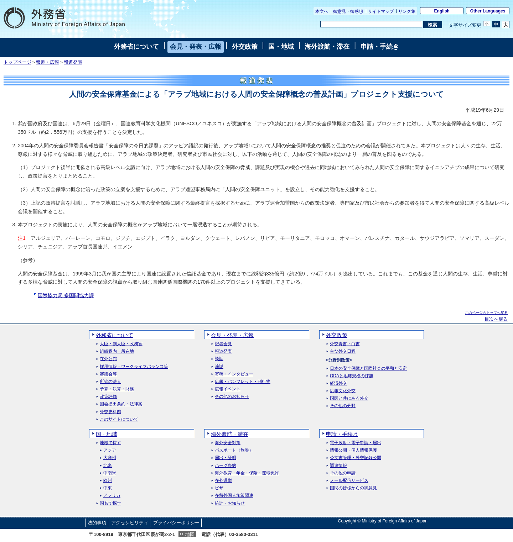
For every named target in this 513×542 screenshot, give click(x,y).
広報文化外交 (343, 391)
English (442, 11)
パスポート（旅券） (234, 450)
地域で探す (110, 443)
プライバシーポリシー (176, 522)
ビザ (219, 488)
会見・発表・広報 (195, 46)
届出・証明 (225, 458)
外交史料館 (110, 412)
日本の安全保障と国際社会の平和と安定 (368, 368)
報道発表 (73, 62)
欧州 (107, 480)
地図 (190, 534)
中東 (107, 488)
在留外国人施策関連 (234, 495)
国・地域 (281, 46)
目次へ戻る (496, 319)
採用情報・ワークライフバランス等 (134, 366)
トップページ (17, 62)
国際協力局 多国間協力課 (66, 295)
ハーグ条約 (225, 465)
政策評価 (108, 396)
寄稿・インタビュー (234, 374)
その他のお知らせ (232, 396)
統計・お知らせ (230, 503)
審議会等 (108, 374)
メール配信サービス (349, 480)
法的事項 (97, 522)
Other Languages (488, 11)
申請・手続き (380, 46)
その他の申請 (343, 473)
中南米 (109, 473)
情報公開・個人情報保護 (353, 450)
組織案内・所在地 (117, 351)
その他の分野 (343, 406)
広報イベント (227, 389)
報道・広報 (47, 62)
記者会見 (223, 344)
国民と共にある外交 (349, 398)
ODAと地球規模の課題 (351, 376)
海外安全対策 (227, 443)
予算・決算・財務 (117, 389)
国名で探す (110, 503)
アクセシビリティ (129, 522)
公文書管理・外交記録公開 (355, 458)
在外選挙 (223, 480)
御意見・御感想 (348, 11)
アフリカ (111, 495)
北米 (107, 465)
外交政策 (245, 46)
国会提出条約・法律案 (121, 404)
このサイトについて (119, 419)
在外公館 (108, 359)
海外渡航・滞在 (327, 46)
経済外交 (338, 383)
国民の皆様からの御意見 (353, 488)
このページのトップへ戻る (486, 313)
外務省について (136, 46)
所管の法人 (110, 381)
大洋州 (109, 458)
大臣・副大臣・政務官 (121, 344)
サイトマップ (381, 11)
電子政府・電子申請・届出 (355, 443)
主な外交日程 (343, 351)
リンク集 (406, 11)
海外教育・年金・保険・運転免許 (247, 473)
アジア (109, 450)
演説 (219, 366)
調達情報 (338, 465)
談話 (219, 359)
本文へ (321, 11)
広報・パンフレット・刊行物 (242, 381)
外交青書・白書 (345, 344)
